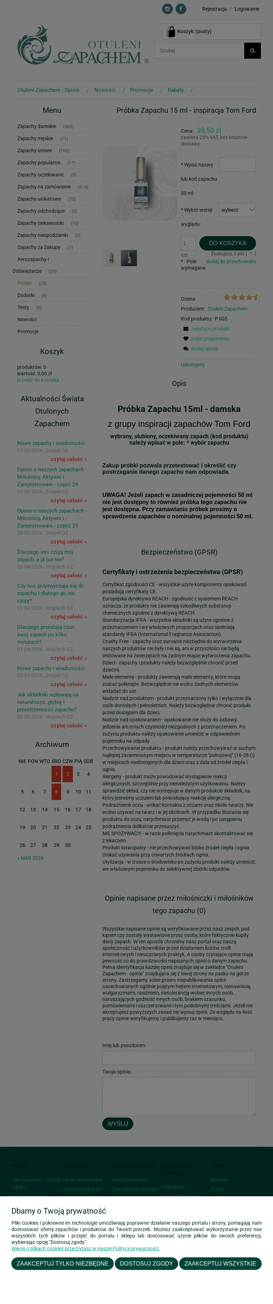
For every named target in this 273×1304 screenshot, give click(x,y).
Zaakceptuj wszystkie (220, 1263)
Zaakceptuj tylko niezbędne (62, 1263)
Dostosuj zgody (146, 1263)
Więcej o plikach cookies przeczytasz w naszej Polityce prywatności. (85, 1248)
